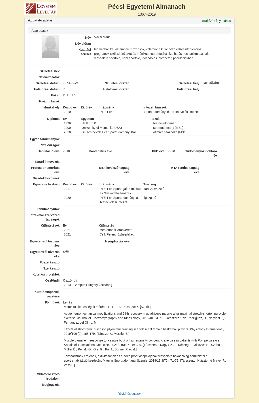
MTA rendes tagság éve (185, 170)
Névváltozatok (48, 77)
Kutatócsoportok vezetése (46, 294)
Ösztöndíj (52, 280)
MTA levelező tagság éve (114, 170)
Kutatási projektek (45, 274)
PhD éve (158, 151)
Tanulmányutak (48, 209)
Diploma (53, 119)
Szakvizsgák (50, 145)
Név (88, 37)
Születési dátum (48, 83)
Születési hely (189, 83)
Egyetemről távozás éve (45, 244)
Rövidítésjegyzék (129, 393)
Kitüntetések (50, 225)
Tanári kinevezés (47, 161)
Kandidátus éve (100, 151)
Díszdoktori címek (46, 178)
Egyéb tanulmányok (44, 139)
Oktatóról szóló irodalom (48, 376)
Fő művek (52, 302)
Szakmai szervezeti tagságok (45, 217)
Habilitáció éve (48, 151)
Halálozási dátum (46, 89)
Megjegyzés (51, 384)
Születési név (50, 71)
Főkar (55, 95)
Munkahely (51, 107)
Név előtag (83, 43)
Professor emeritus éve (45, 170)
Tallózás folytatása (216, 21)
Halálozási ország (116, 89)
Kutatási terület (85, 52)
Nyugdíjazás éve (117, 241)
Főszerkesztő (50, 262)
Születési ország (117, 83)
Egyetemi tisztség (46, 184)
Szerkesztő (51, 268)
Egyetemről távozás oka (45, 254)
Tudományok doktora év (201, 153)
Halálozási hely (188, 89)
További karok (48, 101)
